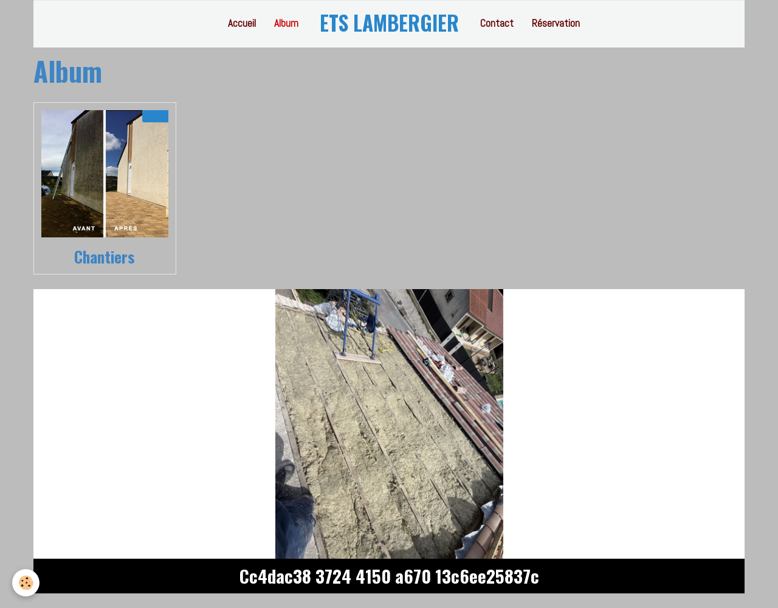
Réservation (556, 23)
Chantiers (104, 256)
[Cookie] (26, 582)
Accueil (242, 23)
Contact (497, 23)
